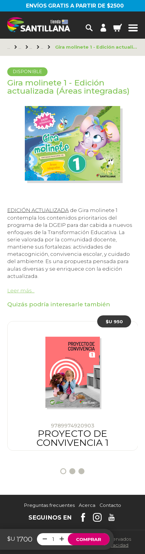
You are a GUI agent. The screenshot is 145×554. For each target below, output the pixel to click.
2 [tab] (72, 471)
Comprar (88, 539)
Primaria (31, 47)
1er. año (43, 47)
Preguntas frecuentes (49, 505)
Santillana (20, 47)
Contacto (110, 505)
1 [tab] (63, 471)
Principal (9, 47)
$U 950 (114, 321)
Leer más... (21, 290)
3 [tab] (81, 471)
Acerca (87, 505)
